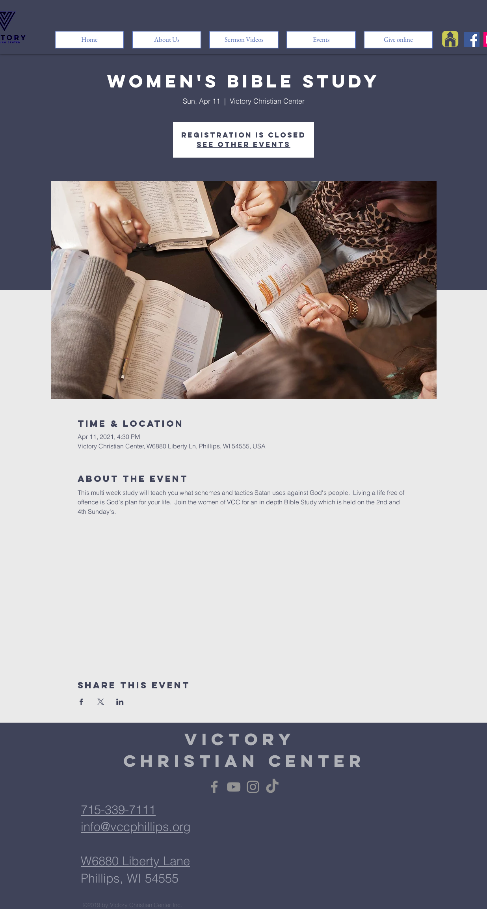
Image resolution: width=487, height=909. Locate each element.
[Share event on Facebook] (81, 702)
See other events (243, 144)
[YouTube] (233, 787)
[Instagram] (253, 787)
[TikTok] (272, 787)
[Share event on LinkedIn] (120, 702)
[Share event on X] (100, 702)
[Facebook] (472, 39)
